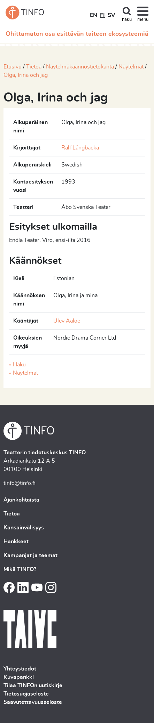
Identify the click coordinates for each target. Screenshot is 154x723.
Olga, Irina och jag (25, 75)
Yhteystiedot (19, 669)
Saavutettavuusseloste (32, 702)
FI (102, 15)
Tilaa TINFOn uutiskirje (32, 685)
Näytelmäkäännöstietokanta (80, 67)
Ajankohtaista (21, 500)
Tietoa (33, 67)
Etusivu (12, 67)
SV (111, 15)
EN (93, 15)
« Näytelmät (23, 373)
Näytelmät (131, 67)
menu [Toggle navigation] (142, 19)
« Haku (17, 364)
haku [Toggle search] (127, 19)
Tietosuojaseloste (26, 694)
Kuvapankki (18, 677)
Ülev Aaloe (66, 321)
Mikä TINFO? (19, 569)
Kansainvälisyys (23, 527)
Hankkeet (16, 541)
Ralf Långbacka (80, 148)
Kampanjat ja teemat (30, 555)
